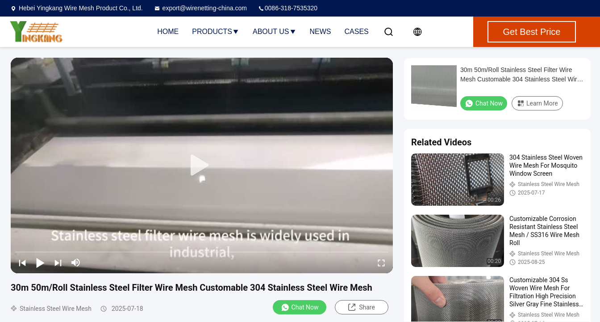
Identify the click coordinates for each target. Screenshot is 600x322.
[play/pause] (40, 262)
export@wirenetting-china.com (200, 8)
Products (215, 31)
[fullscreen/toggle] (381, 262)
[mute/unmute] (76, 262)
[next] (58, 262)
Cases (357, 31)
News (320, 31)
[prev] (22, 262)
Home (168, 31)
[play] (202, 165)
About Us (274, 31)
